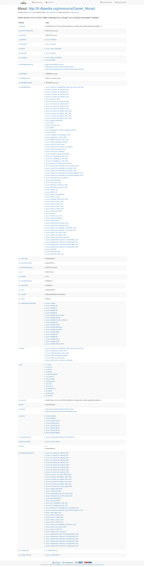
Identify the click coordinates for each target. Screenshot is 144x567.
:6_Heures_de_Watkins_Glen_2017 (59, 113)
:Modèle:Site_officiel (54, 329)
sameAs (21, 416)
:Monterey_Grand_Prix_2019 (57, 187)
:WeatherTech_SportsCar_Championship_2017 (62, 242)
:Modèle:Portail (52, 324)
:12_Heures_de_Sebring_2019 (57, 96)
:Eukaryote (50, 393)
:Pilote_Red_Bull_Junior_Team (57, 139)
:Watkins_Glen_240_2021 (56, 531)
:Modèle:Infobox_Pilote (55, 344)
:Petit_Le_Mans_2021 (54, 522)
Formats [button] (50, 2)
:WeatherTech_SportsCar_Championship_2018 (62, 244)
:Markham (51, 39)
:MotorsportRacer (52, 374)
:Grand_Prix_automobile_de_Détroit (59, 163)
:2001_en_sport (53, 99)
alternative (23, 258)
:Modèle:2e (51, 308)
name (21, 446)
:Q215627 (50, 381)
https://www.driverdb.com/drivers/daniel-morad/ (59, 67)
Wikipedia (58, 564)
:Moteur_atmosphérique (55, 194)
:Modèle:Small (52, 341)
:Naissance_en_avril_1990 (56, 137)
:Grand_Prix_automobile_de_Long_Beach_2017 (62, 166)
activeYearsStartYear (25, 30)
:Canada (50, 44)
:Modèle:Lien (52, 322)
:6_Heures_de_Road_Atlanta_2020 (58, 474)
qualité (22, 294)
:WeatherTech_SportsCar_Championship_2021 (62, 543)
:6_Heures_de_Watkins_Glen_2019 (59, 118)
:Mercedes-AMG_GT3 (54, 254)
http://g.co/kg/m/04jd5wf (53, 432)
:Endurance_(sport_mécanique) (57, 154)
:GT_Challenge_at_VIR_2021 (57, 505)
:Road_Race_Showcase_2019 (57, 225)
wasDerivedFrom (24, 437)
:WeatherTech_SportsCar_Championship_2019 (62, 247)
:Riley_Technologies (54, 218)
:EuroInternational (53, 498)
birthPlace (22, 39)
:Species (49, 395)
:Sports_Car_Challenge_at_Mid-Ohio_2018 (61, 228)
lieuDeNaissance (25, 281)
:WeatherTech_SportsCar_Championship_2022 (62, 546)
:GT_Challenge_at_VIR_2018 (57, 158)
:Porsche (51, 213)
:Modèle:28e (52, 334)
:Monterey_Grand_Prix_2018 (57, 185)
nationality (22, 53)
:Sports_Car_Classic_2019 (56, 235)
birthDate (22, 35)
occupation (22, 57)
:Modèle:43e (52, 336)
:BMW (50, 127)
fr (20, 272)
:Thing (48, 364)
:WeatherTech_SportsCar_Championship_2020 (62, 541)
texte (21, 299)
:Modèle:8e (51, 313)
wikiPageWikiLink (24, 87)
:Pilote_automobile (53, 48)
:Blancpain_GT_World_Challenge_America (61, 130)
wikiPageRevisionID (25, 82)
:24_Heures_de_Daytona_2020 (57, 467)
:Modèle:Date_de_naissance (56, 320)
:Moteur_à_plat (52, 197)
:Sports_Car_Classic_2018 (56, 232)
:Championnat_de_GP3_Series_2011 (59, 496)
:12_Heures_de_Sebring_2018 (57, 94)
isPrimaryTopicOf (24, 441)
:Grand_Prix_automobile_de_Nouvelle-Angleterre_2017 (64, 173)
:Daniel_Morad (51, 416)
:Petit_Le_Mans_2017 (54, 204)
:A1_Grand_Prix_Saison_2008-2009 (59, 486)
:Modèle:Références (54, 327)
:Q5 (49, 384)
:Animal (49, 391)
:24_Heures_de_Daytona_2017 (57, 104)
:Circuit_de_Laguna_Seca (56, 149)
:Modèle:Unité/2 (53, 332)
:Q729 (49, 386)
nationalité (23, 285)
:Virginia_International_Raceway (58, 237)
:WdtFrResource (52, 550)
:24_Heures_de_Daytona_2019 (57, 108)
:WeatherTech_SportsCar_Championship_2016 (62, 239)
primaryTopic (24, 555)
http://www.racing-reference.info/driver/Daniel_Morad (61, 411)
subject (21, 348)
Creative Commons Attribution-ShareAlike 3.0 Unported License (88, 564)
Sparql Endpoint (120, 2)
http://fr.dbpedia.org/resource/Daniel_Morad (62, 8)
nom (21, 290)
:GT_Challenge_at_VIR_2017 (57, 156)
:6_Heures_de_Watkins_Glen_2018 (59, 116)
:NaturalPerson (51, 388)
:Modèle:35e (52, 310)
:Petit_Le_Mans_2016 (54, 201)
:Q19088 (50, 379)
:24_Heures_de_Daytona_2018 (57, 106)
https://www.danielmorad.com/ (54, 64)
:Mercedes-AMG (53, 251)
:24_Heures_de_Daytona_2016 (57, 101)
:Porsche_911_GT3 (54, 216)
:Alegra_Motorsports (54, 120)
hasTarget (23, 550)
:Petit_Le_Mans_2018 (54, 206)
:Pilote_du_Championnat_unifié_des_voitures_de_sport (65, 87)
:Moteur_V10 (52, 189)
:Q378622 (50, 60)
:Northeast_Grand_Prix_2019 (57, 199)
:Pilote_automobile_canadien (57, 142)
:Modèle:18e (52, 305)
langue (22, 276)
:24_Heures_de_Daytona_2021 (57, 469)
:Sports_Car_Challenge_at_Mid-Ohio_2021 (61, 524)
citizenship (22, 44)
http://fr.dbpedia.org (52, 12)
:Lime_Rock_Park (53, 182)
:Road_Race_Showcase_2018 (57, 223)
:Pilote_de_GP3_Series (55, 144)
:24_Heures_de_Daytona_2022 (57, 472)
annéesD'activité (25, 263)
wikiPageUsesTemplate (27, 303)
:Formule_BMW (53, 500)
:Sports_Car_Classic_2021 (56, 527)
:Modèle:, (51, 303)
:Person (49, 367)
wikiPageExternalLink (25, 64)
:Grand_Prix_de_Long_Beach (57, 177)
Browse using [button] (37, 2)
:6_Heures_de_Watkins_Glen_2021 (59, 484)
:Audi (49, 123)
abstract (21, 26)
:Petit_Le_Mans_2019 (54, 208)
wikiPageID (22, 73)
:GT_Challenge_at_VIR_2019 (57, 161)
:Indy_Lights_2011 (53, 512)
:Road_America (53, 220)
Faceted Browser (106, 2)
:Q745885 (50, 418)
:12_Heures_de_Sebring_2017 (57, 92)
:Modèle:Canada (53, 317)
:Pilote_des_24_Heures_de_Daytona (59, 146)
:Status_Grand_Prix (54, 529)
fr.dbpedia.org (74, 12)
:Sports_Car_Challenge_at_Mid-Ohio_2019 (61, 230)
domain (21, 48)
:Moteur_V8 (51, 192)
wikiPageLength (24, 78)
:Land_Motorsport (53, 180)
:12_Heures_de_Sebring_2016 (57, 89)
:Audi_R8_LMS (52, 125)
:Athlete (49, 372)
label (20, 404)
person (31, 12)
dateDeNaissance (25, 267)
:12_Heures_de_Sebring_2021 (57, 460)
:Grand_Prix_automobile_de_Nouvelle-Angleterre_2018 (64, 175)
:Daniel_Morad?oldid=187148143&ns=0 (60, 437)
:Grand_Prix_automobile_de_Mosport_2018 (61, 168)
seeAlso (21, 409)
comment (22, 400)
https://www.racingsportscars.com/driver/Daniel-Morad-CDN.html (65, 69)
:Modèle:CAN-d (53, 339)
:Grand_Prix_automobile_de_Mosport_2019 (61, 170)
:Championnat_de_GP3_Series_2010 (59, 493)
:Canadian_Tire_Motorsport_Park (58, 135)
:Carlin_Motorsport (53, 491)
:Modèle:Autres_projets (55, 315)
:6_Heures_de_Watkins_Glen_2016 (59, 111)
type (20, 364)
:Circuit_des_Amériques (55, 151)
